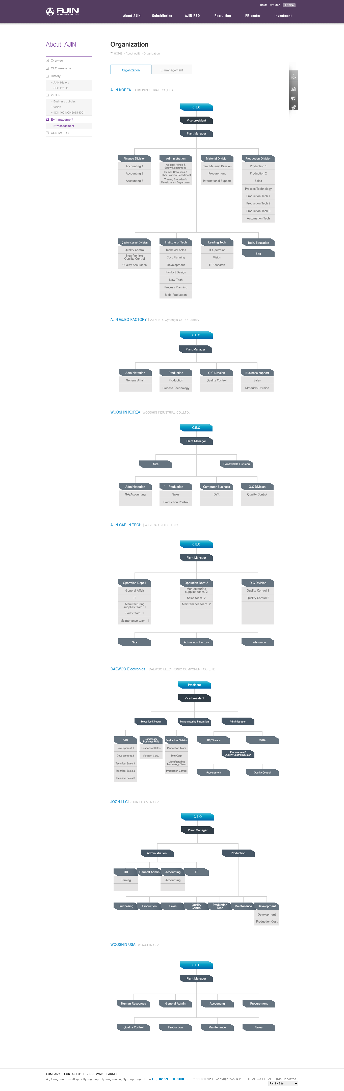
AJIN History (61, 82)
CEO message (61, 68)
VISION (56, 95)
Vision (57, 107)
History (56, 76)
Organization (131, 70)
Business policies (65, 101)
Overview (57, 60)
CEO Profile (61, 88)
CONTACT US (60, 132)
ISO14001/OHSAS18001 (69, 112)
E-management (62, 119)
